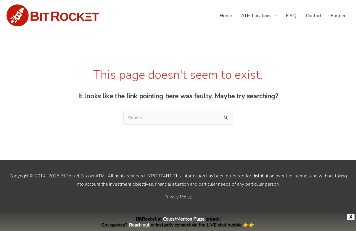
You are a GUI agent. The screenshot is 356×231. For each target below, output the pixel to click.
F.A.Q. (291, 16)
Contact (314, 16)
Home (226, 16)
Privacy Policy (178, 197)
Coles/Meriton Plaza (183, 219)
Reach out (139, 225)
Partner (338, 16)
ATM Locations (256, 16)
